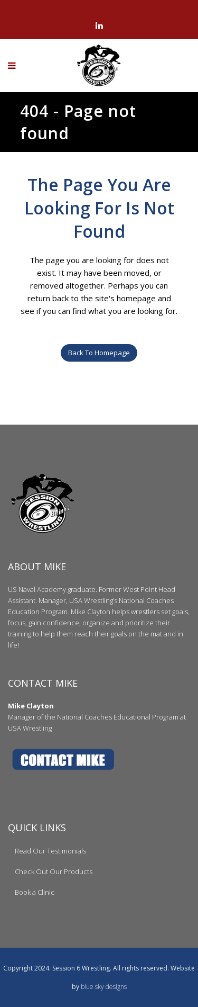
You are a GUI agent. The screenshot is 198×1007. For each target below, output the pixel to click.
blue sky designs (104, 986)
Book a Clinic (34, 892)
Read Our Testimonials (50, 851)
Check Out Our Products (53, 871)
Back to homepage (99, 352)
